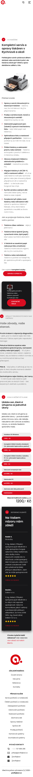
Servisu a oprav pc (14, 273)
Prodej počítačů (16, 730)
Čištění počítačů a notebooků (16, 702)
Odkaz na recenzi (12, 580)
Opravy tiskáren (16, 722)
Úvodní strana (16, 675)
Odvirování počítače (17, 710)
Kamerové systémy (16, 734)
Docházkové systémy (16, 738)
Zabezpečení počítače (16, 706)
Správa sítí (16, 726)
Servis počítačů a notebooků (16, 698)
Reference (16, 683)
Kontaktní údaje (15, 303)
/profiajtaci (16, 757)
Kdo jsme (16, 679)
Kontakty (16, 687)
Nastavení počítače (16, 714)
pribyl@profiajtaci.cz (20, 753)
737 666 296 (18, 749)
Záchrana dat (16, 718)
